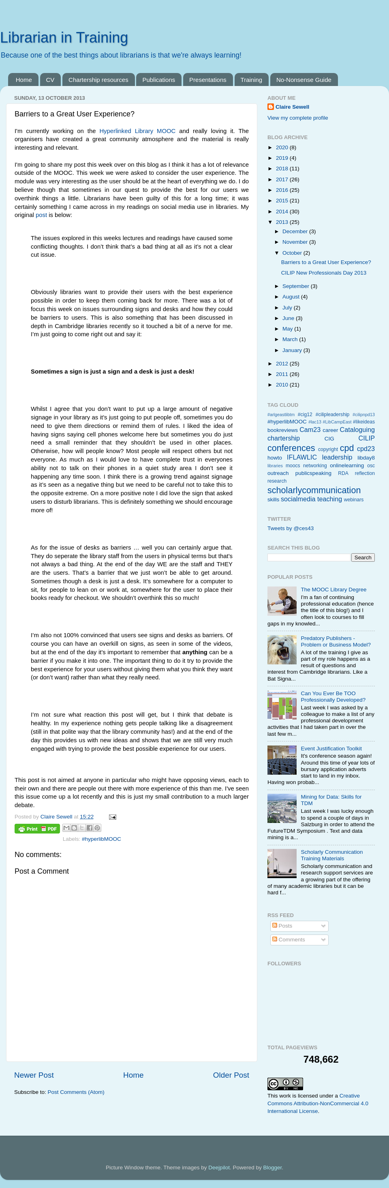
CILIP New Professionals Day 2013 (324, 273)
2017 (283, 179)
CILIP (367, 438)
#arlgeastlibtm (281, 414)
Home (24, 79)
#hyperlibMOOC (101, 839)
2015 (283, 201)
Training (252, 79)
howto (274, 458)
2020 (283, 147)
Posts (282, 926)
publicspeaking (313, 473)
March (290, 339)
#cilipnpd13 (364, 414)
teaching (329, 499)
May (288, 329)
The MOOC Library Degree (333, 589)
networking (315, 465)
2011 (283, 374)
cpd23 (366, 448)
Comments (288, 940)
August (291, 297)
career (330, 430)
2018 (283, 168)
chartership (283, 438)
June (289, 318)
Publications (158, 79)
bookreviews (282, 430)
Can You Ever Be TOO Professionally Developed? (333, 696)
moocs (293, 465)
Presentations (208, 79)
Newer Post (34, 1075)
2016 (283, 190)
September (296, 286)
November (295, 242)
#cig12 (305, 414)
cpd (347, 448)
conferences (291, 448)
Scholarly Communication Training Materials (332, 855)
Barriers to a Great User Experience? (326, 262)
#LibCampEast (337, 421)
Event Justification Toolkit (331, 748)
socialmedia (298, 499)
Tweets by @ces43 (290, 528)
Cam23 (310, 429)
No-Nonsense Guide (303, 79)
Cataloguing (357, 429)
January (293, 350)
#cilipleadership (333, 414)
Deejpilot (219, 1167)
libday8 (366, 458)
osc (371, 465)
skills (273, 499)
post (41, 215)
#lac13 (314, 421)
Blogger (272, 1167)
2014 (283, 211)
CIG (329, 439)
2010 (283, 385)
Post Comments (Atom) (76, 1092)
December (295, 231)
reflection (365, 473)
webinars (354, 500)
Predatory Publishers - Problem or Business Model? (336, 641)
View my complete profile (297, 118)
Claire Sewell (292, 107)
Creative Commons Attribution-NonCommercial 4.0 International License (317, 1103)
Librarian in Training (64, 37)
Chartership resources (98, 79)
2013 (283, 222)
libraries (275, 465)
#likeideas (364, 422)
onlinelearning (347, 465)
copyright (328, 449)
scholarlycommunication (314, 490)
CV (50, 79)
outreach (278, 473)
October (293, 253)
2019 (283, 158)
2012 (283, 364)
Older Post (231, 1075)
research (276, 481)
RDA (343, 473)
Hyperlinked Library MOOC (137, 131)
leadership (337, 457)
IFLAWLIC (302, 457)
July (288, 308)
